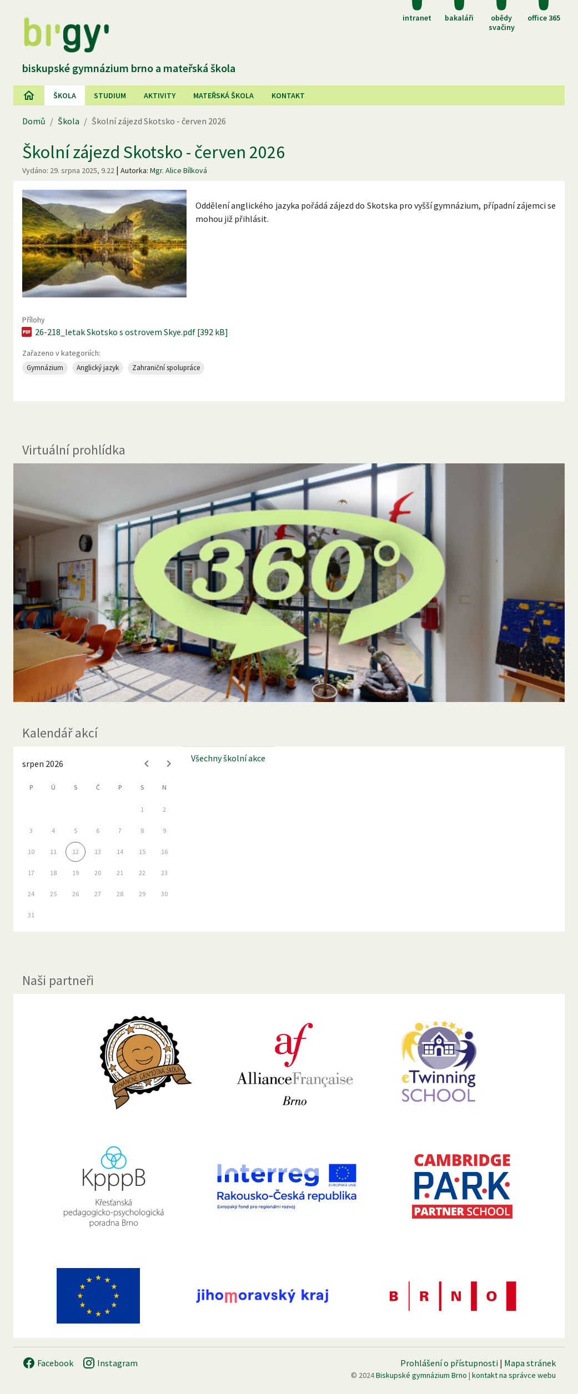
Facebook (47, 1363)
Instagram (110, 1363)
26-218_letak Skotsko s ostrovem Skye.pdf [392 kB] (124, 332)
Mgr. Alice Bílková (178, 170)
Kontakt (288, 95)
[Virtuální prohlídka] (289, 583)
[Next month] (169, 763)
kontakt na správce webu (514, 1375)
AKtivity (159, 95)
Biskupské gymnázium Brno (421, 1375)
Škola (64, 95)
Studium (110, 95)
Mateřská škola (223, 95)
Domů (34, 121)
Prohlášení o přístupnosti (449, 1362)
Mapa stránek (530, 1362)
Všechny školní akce (228, 758)
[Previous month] (146, 763)
